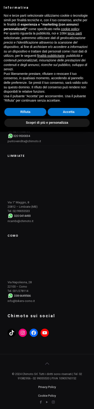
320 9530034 (21, 136)
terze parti (75, 33)
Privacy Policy (47, 387)
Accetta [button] (69, 112)
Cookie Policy (47, 395)
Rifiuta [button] (25, 112)
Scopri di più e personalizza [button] (47, 122)
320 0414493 (22, 216)
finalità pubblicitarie (50, 56)
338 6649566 (22, 295)
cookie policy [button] (70, 29)
